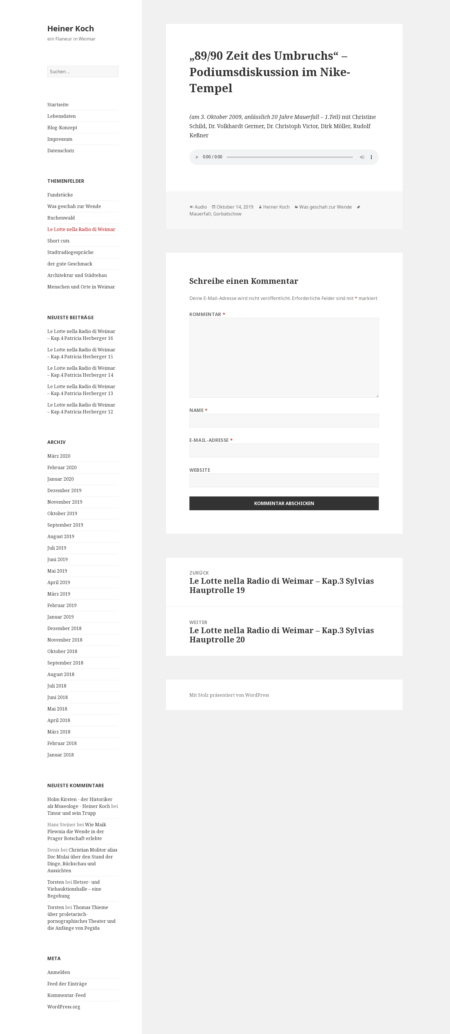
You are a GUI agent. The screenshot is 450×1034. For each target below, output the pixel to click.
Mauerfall (200, 214)
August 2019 (60, 536)
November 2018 (64, 640)
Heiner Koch (70, 28)
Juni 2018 (57, 697)
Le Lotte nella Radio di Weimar (81, 229)
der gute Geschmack (69, 264)
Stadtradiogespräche (70, 252)
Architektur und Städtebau (77, 275)
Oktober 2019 (62, 513)
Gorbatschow (227, 214)
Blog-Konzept (62, 127)
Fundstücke (60, 195)
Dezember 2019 (64, 490)
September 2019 (65, 525)
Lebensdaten (61, 116)
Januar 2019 (60, 617)
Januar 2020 (60, 479)
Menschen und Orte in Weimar (81, 287)
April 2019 (58, 582)
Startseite (58, 104)
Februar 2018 (62, 743)
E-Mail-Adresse (211, 440)
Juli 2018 (56, 686)
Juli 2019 (56, 548)
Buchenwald (61, 218)
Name (198, 410)
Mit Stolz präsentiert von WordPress (229, 695)
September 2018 (65, 663)
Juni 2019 (57, 559)
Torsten (55, 882)
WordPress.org (63, 1007)
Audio (201, 207)
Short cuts (58, 241)
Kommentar (207, 314)
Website (199, 470)
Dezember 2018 (64, 628)
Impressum (59, 139)
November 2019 (64, 502)
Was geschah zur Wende (74, 206)
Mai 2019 (57, 571)
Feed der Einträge (67, 984)
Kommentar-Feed (66, 995)
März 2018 (58, 732)
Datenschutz (60, 150)
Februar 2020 (62, 467)
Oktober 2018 (62, 651)
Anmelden (58, 972)
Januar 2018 (60, 755)
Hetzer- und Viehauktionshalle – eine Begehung (74, 889)
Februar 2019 (62, 605)
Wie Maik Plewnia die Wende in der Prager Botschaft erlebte (76, 831)
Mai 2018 (57, 709)
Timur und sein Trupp (71, 813)
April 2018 (58, 720)
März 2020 (58, 456)
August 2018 (60, 674)
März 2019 (58, 594)
